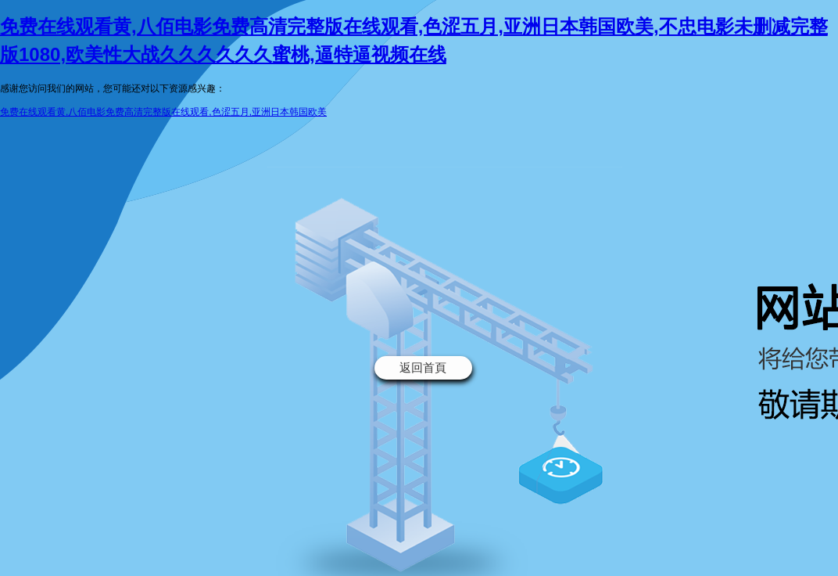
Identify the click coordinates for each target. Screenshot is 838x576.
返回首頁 (422, 367)
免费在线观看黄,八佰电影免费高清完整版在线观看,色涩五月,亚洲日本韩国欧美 (163, 111)
